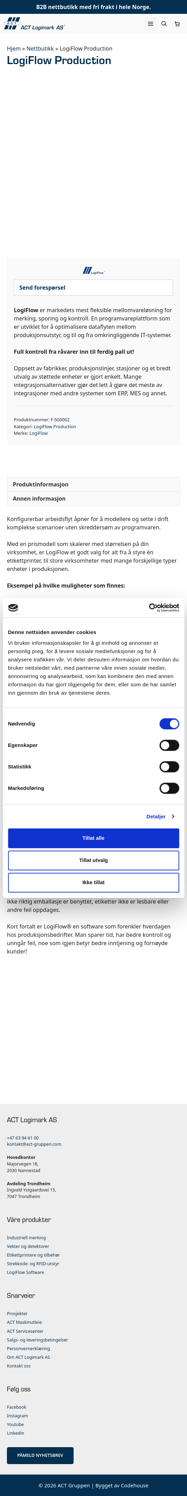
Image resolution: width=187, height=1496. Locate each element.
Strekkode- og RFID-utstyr (33, 1264)
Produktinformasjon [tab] (40, 484)
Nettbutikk (40, 48)
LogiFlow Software (25, 1272)
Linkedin (15, 1433)
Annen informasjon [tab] (39, 498)
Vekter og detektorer (28, 1246)
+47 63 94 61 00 (23, 1138)
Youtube (15, 1424)
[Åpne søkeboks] (164, 24)
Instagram (17, 1416)
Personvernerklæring (28, 1349)
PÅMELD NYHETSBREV (40, 1455)
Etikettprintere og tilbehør (33, 1255)
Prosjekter (17, 1314)
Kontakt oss (19, 1366)
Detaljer (156, 816)
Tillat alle (94, 838)
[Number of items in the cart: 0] (177, 23)
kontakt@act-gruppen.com (34, 1144)
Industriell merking (26, 1238)
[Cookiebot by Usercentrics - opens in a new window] (149, 607)
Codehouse (135, 1485)
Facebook (16, 1407)
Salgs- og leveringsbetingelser (37, 1340)
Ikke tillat (93, 882)
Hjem (14, 48)
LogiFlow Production (55, 426)
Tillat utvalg (93, 860)
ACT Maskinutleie (24, 1322)
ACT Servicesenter (25, 1331)
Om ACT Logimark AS (28, 1357)
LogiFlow (38, 433)
